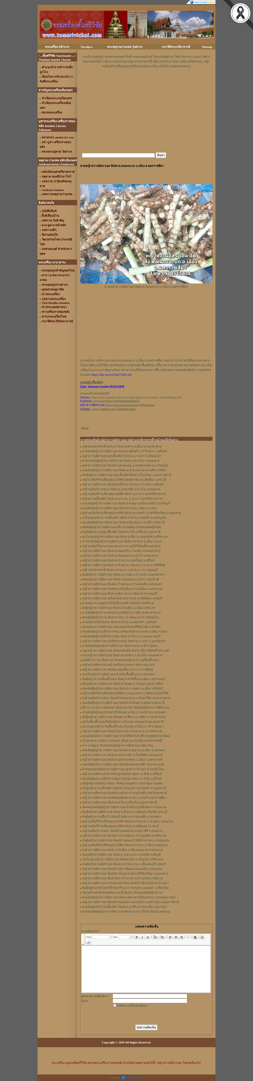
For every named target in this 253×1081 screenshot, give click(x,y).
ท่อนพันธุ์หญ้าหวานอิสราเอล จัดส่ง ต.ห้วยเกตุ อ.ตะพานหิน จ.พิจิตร (124, 470)
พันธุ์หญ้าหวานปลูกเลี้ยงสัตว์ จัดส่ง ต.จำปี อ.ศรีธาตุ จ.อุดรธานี (121, 531)
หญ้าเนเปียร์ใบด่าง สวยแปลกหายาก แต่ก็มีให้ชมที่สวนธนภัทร (121, 546)
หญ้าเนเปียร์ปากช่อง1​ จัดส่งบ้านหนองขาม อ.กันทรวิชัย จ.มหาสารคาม (126, 698)
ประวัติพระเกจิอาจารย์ (176, 46)
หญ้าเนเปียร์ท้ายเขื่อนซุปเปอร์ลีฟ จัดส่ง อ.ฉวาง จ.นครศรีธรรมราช (124, 494)
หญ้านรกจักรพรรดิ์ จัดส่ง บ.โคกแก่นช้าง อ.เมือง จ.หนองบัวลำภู (122, 446)
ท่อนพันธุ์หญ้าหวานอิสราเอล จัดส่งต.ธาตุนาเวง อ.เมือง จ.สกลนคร (123, 750)
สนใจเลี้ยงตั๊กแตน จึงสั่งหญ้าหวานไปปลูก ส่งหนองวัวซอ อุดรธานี (122, 721)
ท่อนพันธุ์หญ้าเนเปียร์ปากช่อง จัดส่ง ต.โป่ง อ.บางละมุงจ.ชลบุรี (121, 636)
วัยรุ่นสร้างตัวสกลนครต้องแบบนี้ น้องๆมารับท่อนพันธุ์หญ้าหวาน (122, 892)
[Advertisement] (146, 80)
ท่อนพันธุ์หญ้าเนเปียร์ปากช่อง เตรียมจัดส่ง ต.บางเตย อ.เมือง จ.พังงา (125, 631)
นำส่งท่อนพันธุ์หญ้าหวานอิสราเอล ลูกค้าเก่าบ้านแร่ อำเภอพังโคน (123, 769)
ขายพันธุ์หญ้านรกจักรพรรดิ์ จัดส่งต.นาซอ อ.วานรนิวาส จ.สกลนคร (124, 712)
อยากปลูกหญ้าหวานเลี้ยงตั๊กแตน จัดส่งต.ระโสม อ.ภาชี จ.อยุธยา (122, 726)
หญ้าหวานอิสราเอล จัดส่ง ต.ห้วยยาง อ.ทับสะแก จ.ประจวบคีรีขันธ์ (123, 565)
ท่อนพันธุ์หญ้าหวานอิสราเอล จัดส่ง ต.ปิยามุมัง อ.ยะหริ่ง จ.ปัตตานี (123, 522)
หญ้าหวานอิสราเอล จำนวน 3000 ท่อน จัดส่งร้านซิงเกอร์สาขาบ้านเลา (125, 883)
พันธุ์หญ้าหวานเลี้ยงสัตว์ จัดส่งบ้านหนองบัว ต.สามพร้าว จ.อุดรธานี (124, 788)
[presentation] (143, 1015)
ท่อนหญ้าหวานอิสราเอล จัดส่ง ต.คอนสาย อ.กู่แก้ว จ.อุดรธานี (120, 579)
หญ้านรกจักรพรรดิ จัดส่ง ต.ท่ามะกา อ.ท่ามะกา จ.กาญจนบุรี (120, 569)
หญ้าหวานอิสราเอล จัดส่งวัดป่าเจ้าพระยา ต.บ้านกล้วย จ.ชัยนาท (122, 878)
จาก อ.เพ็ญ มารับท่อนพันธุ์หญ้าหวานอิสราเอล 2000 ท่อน (117, 745)
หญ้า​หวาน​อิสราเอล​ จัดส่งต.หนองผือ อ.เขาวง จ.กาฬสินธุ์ (117, 669)
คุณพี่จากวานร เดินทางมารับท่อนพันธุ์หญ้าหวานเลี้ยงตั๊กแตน (120, 660)
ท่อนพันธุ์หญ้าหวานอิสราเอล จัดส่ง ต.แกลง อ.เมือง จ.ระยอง (119, 508)
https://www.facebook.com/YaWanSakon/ (130, 405)
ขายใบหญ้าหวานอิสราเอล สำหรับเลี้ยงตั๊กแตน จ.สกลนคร (118, 674)
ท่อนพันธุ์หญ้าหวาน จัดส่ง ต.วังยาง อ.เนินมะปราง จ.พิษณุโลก (120, 617)
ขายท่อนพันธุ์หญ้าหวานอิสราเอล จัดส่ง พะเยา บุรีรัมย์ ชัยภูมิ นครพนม (126, 911)
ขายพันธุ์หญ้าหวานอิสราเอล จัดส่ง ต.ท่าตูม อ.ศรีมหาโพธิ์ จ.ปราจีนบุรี (126, 503)
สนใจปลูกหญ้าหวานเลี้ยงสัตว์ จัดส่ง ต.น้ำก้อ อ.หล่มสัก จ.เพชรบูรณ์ (124, 517)
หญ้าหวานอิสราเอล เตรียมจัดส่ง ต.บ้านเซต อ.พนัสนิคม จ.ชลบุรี (122, 598)
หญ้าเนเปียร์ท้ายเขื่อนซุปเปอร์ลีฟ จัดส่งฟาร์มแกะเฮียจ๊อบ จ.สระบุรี (124, 479)
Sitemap (207, 46)
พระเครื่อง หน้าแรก (57, 46)
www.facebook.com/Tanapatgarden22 (116, 400)
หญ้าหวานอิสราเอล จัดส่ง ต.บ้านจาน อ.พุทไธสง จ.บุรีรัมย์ (118, 560)
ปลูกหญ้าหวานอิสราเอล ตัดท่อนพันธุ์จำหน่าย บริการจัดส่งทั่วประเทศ (125, 650)
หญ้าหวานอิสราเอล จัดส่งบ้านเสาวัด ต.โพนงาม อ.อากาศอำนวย (122, 731)
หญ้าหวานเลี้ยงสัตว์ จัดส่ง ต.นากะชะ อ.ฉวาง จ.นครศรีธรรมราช (122, 498)
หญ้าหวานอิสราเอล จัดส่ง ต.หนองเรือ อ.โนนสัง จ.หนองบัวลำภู (121, 550)
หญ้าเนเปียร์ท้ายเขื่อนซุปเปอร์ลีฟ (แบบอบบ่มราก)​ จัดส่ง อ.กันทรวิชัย (125, 693)
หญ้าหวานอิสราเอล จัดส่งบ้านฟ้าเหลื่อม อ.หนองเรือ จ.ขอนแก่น (122, 868)
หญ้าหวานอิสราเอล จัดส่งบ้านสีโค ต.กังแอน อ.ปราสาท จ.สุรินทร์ (122, 484)
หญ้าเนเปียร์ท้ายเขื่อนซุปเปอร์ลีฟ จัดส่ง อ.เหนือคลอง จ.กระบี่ (120, 826)
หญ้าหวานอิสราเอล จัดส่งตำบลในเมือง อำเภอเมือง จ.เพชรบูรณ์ (122, 588)
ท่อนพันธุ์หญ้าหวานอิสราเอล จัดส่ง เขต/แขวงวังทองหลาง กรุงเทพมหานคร (129, 897)
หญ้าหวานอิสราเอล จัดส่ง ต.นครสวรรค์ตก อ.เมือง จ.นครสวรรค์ (122, 759)
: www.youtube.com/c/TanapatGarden (108, 408)
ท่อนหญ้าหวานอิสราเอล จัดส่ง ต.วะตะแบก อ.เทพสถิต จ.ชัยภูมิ (121, 854)
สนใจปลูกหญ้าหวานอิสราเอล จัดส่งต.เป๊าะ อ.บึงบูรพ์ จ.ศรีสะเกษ (122, 859)
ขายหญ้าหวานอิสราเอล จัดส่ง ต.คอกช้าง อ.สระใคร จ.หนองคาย (122, 655)
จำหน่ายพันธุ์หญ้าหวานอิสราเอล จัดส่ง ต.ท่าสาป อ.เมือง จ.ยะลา (122, 541)
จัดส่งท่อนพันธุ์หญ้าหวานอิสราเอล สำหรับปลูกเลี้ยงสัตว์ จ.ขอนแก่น (124, 807)
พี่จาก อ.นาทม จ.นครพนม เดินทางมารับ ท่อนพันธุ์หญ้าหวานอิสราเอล (125, 707)
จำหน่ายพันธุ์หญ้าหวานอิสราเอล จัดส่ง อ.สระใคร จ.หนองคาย (121, 460)
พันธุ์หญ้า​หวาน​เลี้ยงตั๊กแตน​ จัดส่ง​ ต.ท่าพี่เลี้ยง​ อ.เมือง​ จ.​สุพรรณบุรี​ (123, 679)
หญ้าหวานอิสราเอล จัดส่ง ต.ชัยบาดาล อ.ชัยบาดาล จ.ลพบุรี (119, 593)
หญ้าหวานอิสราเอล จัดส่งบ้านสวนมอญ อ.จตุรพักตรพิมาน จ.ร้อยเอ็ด (125, 465)
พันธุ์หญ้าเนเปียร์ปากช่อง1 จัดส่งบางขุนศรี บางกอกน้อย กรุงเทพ (122, 783)
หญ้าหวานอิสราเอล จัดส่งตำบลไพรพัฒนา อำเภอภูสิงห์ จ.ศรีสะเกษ (124, 835)
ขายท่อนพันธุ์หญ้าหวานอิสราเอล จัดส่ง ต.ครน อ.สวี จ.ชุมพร (120, 645)
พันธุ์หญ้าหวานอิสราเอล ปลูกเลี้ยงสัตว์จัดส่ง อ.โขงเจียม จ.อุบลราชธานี (126, 475)
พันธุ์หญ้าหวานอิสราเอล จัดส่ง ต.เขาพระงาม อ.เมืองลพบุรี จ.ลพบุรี (123, 864)
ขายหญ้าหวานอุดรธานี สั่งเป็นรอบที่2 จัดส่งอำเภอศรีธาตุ (118, 603)
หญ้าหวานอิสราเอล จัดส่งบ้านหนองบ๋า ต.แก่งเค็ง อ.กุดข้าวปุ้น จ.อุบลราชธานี (130, 902)
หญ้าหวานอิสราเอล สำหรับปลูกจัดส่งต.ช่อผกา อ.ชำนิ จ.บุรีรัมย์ (121, 774)
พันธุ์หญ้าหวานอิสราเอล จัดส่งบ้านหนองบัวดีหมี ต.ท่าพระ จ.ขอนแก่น (125, 840)
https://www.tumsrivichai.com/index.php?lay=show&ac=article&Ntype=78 (136, 397)
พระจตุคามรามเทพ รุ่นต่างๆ (124, 46)
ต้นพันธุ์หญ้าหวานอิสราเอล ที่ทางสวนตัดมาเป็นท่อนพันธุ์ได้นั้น (121, 527)
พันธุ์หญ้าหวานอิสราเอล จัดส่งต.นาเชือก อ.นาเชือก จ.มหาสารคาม (124, 717)
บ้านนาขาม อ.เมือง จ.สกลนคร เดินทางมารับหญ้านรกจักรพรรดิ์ (122, 740)
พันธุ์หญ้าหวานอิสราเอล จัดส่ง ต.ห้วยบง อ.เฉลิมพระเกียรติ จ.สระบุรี (124, 811)
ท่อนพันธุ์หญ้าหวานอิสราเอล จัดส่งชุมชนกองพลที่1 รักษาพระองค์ (123, 764)
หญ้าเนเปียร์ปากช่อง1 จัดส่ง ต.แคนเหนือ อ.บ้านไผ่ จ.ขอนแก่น (121, 489)
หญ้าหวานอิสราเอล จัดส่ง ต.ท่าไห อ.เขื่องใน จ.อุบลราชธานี (119, 802)
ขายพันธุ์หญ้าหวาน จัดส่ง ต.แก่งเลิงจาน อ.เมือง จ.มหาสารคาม (121, 612)
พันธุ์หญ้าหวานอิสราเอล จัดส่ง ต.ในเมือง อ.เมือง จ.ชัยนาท (118, 607)
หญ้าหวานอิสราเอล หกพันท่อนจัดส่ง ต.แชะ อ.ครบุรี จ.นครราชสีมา (124, 797)
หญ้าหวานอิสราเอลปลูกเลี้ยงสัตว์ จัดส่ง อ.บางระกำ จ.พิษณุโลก (121, 456)
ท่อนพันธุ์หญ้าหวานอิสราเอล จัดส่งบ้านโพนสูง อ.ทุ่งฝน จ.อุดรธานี (123, 702)
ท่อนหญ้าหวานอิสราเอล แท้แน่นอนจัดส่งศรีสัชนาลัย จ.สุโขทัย (121, 626)
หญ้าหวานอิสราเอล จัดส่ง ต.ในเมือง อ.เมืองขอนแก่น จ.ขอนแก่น (122, 849)
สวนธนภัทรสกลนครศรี (94, 393)
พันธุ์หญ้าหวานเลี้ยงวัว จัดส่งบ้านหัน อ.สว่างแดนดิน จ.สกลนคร (121, 816)
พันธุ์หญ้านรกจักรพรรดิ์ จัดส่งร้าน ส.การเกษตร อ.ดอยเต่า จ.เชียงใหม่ (125, 887)
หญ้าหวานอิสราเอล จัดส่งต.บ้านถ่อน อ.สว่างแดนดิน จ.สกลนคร (122, 584)
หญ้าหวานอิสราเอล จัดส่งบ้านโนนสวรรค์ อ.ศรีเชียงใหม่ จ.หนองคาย (125, 873)
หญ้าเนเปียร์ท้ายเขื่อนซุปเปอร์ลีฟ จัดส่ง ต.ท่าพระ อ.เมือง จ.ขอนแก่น (125, 845)
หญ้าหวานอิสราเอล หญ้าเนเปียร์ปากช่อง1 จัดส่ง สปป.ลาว (118, 664)
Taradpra (86, 46)
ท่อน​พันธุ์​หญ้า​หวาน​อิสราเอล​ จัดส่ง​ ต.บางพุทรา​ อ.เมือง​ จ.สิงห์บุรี (122, 688)
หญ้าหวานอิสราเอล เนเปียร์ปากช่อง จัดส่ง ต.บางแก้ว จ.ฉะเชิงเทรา (124, 641)
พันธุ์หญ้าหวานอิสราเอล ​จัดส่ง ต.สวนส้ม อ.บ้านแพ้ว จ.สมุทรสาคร (123, 574)
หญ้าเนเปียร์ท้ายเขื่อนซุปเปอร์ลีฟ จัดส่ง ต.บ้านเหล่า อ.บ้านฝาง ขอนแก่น (127, 821)
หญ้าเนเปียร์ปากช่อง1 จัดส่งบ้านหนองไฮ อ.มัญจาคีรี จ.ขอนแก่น (122, 830)
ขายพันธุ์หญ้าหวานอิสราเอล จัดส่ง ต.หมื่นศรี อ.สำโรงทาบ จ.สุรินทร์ (124, 451)
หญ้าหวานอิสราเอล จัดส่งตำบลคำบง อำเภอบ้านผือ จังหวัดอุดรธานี (124, 792)
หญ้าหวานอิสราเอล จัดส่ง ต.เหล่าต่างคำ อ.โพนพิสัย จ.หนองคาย (122, 755)
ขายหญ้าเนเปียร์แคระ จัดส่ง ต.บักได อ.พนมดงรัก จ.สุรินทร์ (119, 622)
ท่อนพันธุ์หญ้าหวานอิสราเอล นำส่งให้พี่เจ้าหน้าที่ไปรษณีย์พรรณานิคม (126, 736)
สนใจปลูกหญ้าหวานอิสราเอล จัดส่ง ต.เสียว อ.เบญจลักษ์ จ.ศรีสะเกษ (124, 536)
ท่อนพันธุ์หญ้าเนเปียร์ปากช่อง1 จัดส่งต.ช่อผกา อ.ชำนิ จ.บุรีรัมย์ (121, 778)
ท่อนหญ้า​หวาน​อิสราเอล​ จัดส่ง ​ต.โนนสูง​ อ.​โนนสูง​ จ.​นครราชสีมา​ (122, 683)
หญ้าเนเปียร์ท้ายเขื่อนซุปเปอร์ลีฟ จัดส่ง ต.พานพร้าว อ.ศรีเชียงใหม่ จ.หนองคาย (131, 512)
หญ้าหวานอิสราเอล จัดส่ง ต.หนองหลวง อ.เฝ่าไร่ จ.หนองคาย (120, 555)
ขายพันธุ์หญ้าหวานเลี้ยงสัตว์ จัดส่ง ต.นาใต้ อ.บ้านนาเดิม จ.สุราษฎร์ (124, 906)
